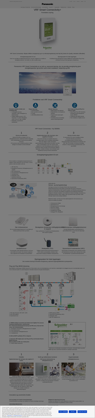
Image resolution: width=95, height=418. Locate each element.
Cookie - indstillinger (63, 411)
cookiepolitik (9, 415)
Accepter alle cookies (82, 411)
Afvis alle (72, 411)
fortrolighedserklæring (17, 415)
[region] (47, 411)
